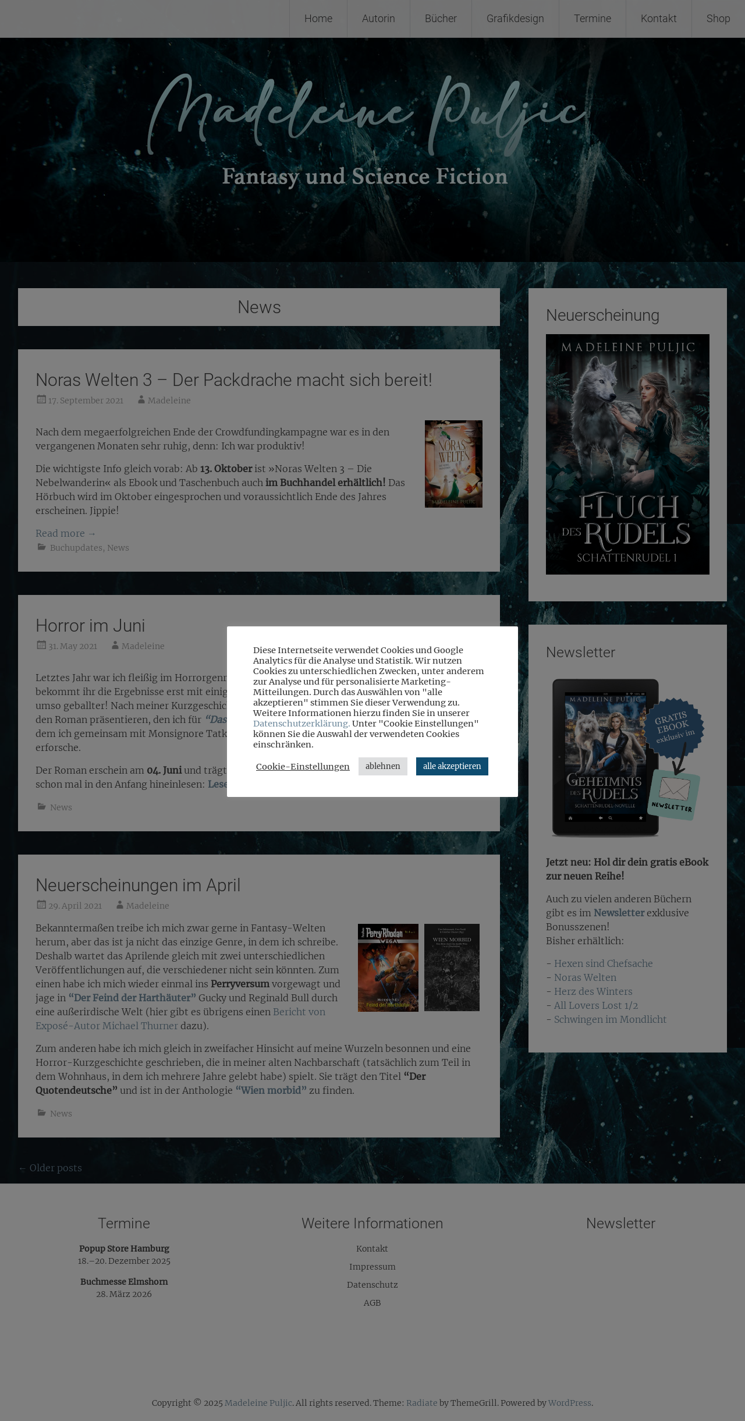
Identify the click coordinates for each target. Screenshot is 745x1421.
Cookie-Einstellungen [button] (303, 766)
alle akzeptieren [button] (452, 766)
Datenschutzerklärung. (301, 723)
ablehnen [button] (383, 766)
